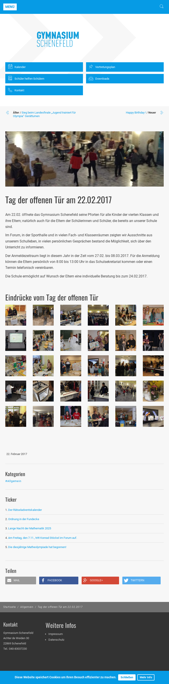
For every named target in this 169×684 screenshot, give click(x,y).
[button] (20, 580)
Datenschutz (56, 639)
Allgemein (26, 607)
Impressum (55, 634)
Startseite (9, 607)
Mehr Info (146, 677)
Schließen (127, 677)
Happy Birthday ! (136, 112)
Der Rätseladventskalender (25, 510)
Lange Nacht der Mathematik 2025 (29, 528)
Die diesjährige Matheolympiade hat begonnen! (37, 547)
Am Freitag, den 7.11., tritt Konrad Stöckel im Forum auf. (42, 537)
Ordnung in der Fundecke (23, 519)
